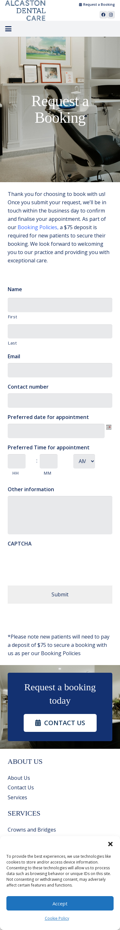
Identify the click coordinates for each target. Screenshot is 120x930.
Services (17, 797)
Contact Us (21, 787)
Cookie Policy (57, 918)
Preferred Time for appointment (49, 447)
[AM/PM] (84, 461)
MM (47, 473)
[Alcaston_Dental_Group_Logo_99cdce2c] (25, 10)
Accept (60, 903)
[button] (110, 844)
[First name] (60, 305)
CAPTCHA (20, 543)
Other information (31, 489)
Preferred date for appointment (48, 417)
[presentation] (56, 562)
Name (15, 289)
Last (12, 343)
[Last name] (60, 331)
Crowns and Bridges (32, 829)
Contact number (28, 387)
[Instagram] (111, 15)
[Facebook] (103, 15)
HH (15, 473)
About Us (19, 777)
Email (14, 356)
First (12, 317)
